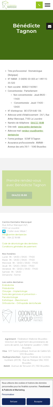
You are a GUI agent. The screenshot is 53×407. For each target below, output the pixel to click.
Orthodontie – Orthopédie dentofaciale (21, 303)
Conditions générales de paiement (19, 246)
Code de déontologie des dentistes (19, 243)
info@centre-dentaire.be (14, 234)
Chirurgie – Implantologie (14, 291)
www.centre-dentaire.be (30, 126)
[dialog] (26, 393)
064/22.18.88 (37, 122)
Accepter (38, 401)
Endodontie (8, 285)
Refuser (13, 401)
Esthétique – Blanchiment (15, 300)
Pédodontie (8, 288)
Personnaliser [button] (8, 394)
